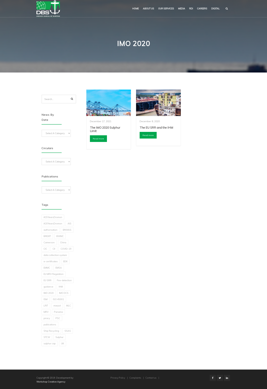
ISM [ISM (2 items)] (46, 299)
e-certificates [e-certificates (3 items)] (51, 261)
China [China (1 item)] (63, 242)
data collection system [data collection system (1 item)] (55, 255)
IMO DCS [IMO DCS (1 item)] (63, 293)
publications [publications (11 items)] (50, 324)
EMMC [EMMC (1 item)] (47, 267)
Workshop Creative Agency (50, 381)
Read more (98, 138)
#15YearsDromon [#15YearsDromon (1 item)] (53, 217)
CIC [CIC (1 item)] (45, 248)
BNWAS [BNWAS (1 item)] (67, 229)
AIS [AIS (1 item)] (69, 223)
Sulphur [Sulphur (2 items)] (60, 337)
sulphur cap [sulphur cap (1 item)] (50, 343)
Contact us (150, 377)
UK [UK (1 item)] (62, 343)
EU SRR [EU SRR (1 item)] (47, 280)
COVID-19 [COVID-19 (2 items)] (66, 248)
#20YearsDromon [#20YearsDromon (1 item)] (53, 223)
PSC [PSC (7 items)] (58, 318)
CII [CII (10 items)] (54, 248)
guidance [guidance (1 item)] (48, 286)
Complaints (135, 377)
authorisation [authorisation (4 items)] (50, 229)
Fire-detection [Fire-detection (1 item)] (64, 280)
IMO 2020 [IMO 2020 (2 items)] (49, 293)
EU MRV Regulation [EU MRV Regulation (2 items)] (54, 274)
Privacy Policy (118, 377)
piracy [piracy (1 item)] (47, 318)
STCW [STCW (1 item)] (47, 337)
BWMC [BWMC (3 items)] (60, 236)
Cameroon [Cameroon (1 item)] (49, 242)
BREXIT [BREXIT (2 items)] (47, 236)
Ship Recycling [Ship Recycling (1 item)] (51, 330)
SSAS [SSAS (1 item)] (68, 330)
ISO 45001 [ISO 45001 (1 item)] (58, 299)
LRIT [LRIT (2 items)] (46, 305)
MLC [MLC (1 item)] (68, 305)
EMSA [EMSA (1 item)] (59, 267)
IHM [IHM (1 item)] (61, 286)
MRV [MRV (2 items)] (46, 312)
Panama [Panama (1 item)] (58, 312)
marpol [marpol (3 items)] (57, 305)
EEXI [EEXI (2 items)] (65, 261)
